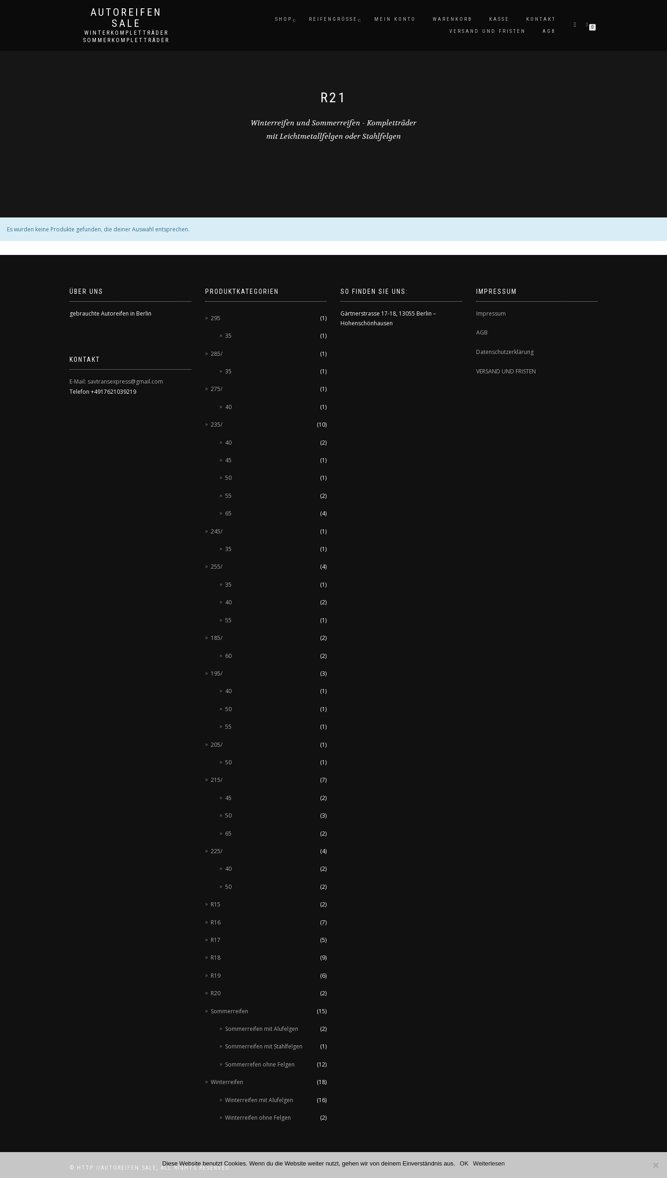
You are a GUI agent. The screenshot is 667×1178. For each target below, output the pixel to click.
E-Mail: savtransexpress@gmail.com (116, 381)
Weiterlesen (488, 1163)
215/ (216, 780)
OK (464, 1163)
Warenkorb (452, 19)
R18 (215, 957)
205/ (216, 745)
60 (228, 656)
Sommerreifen (229, 1011)
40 (228, 407)
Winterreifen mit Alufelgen (259, 1100)
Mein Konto (395, 19)
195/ (216, 673)
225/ (216, 851)
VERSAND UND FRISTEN (506, 371)
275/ (216, 389)
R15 (215, 904)
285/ (216, 354)
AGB (549, 31)
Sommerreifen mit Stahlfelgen (263, 1046)
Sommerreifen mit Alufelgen (261, 1029)
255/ (216, 566)
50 (228, 478)
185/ (216, 638)
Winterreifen (227, 1082)
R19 (215, 976)
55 (228, 496)
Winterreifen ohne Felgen (258, 1118)
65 (228, 513)
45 (228, 460)
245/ (216, 531)
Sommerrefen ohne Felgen (260, 1064)
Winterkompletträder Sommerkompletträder (126, 36)
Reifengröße (333, 19)
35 (228, 336)
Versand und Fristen (487, 31)
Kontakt (541, 19)
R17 (215, 940)
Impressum (491, 313)
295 (215, 318)
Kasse (499, 19)
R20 (215, 993)
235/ (216, 424)
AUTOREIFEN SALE (126, 18)
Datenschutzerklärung (505, 352)
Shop (283, 19)
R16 (215, 922)
